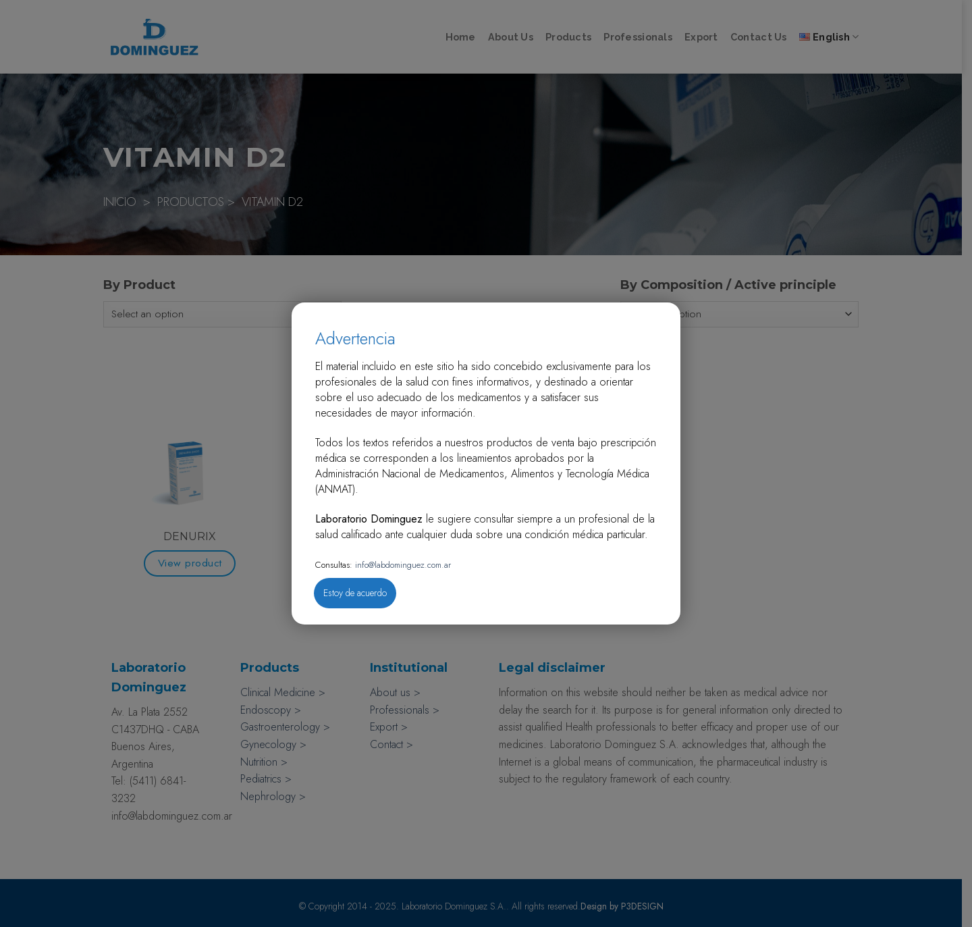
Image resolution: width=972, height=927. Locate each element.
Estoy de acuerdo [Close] (355, 593)
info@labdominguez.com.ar (401, 564)
